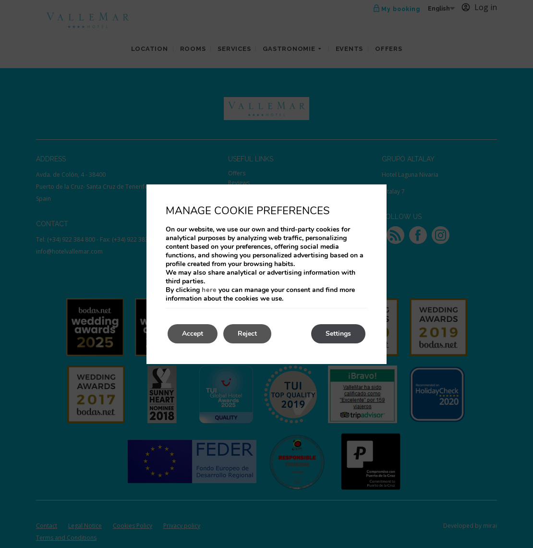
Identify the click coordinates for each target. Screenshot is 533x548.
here (209, 289)
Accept (192, 333)
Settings (338, 333)
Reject (247, 333)
